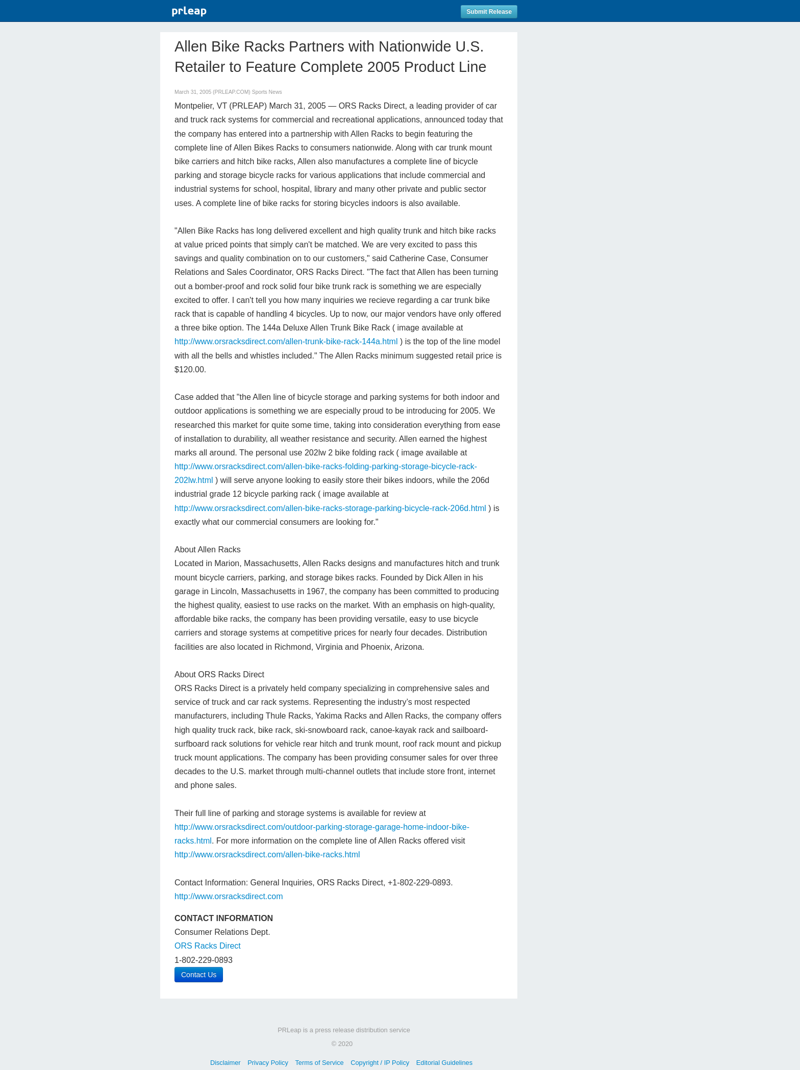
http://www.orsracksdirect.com (228, 896)
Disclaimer (225, 1062)
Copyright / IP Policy (380, 1062)
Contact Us (198, 975)
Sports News (267, 92)
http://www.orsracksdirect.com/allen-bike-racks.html (267, 854)
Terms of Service (319, 1062)
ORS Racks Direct (207, 945)
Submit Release (489, 11)
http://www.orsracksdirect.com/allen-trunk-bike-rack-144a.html (285, 341)
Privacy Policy (267, 1062)
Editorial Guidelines (444, 1062)
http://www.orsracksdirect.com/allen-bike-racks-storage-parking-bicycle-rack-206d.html (330, 508)
